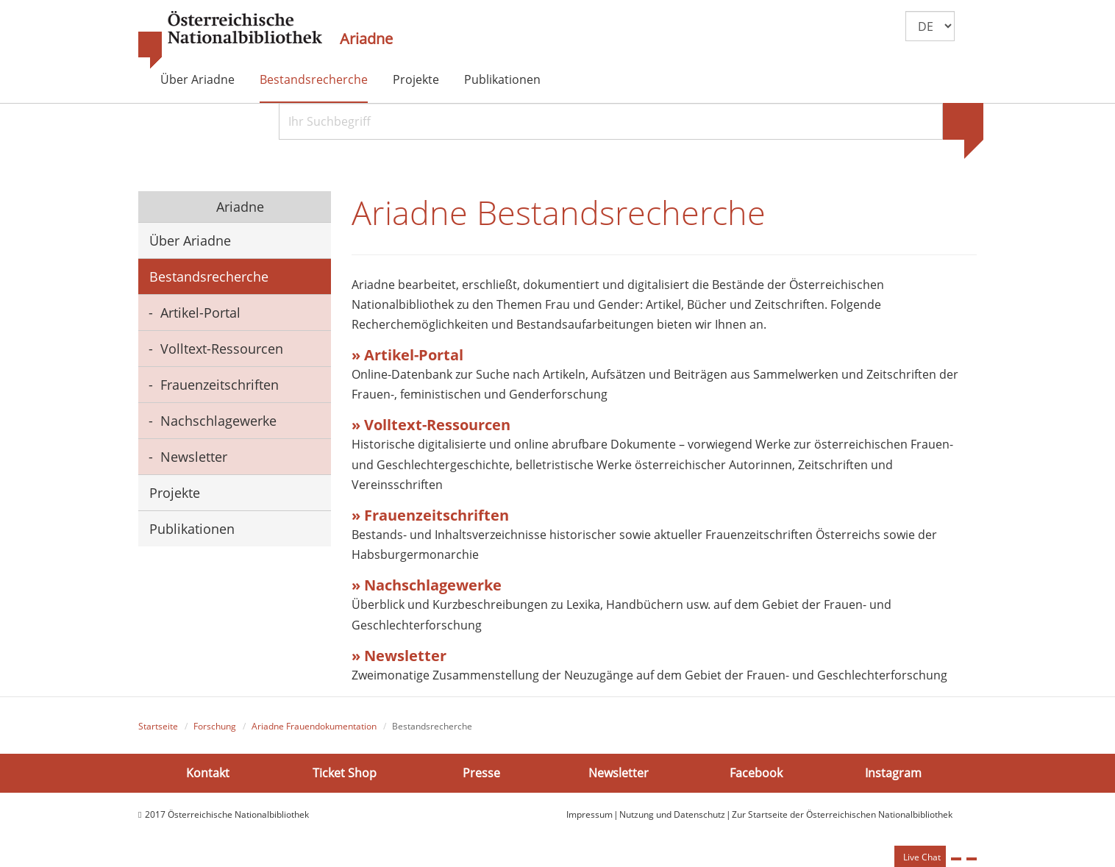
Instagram (893, 773)
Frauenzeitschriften (219, 384)
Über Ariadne (197, 79)
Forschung (214, 726)
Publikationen (502, 79)
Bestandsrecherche (314, 79)
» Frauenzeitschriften (430, 515)
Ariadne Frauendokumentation (314, 726)
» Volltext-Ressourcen (431, 425)
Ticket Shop (345, 773)
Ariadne (366, 39)
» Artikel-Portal (407, 355)
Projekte (416, 79)
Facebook (756, 773)
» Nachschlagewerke (428, 585)
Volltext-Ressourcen (221, 348)
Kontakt (207, 773)
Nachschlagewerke (218, 420)
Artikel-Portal (200, 312)
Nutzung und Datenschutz (672, 814)
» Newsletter (399, 656)
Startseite (158, 726)
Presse (481, 773)
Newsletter (193, 456)
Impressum (589, 814)
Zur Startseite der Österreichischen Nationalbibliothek (842, 814)
